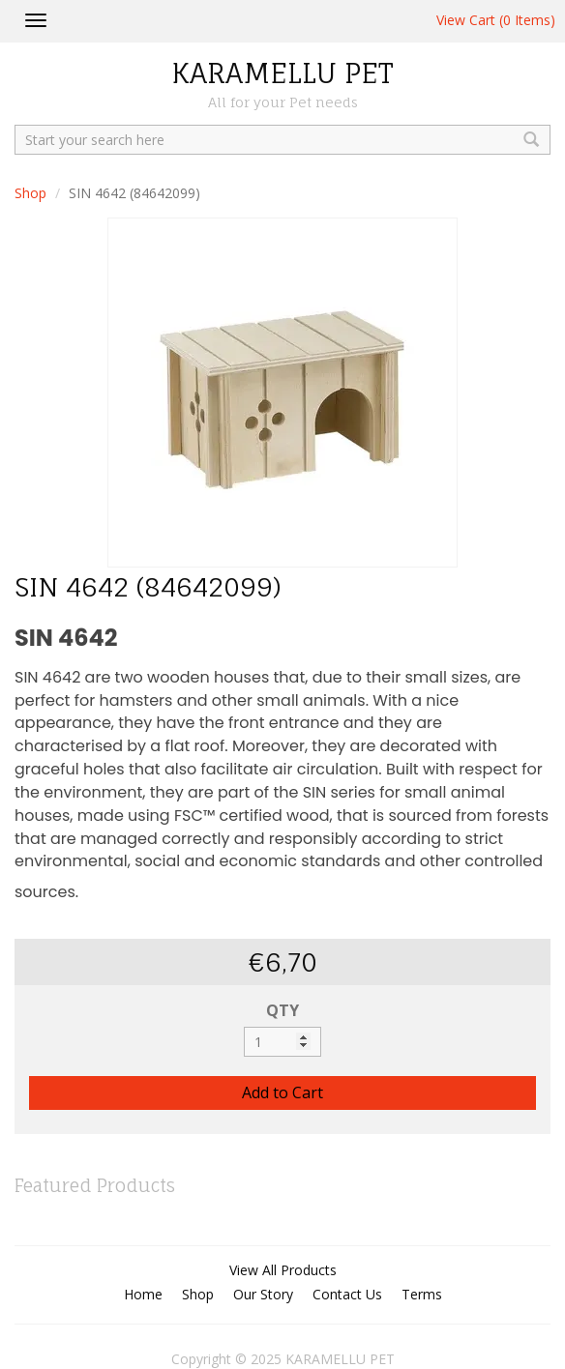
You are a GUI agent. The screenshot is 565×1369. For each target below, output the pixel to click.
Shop (30, 193)
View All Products (283, 1270)
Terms (421, 1294)
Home (143, 1294)
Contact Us (347, 1294)
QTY (282, 1010)
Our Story (263, 1294)
